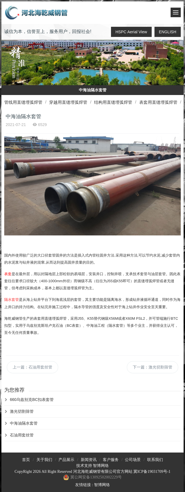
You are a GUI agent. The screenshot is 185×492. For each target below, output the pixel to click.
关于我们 (44, 460)
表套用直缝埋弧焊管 (158, 102)
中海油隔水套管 (24, 423)
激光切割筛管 (22, 411)
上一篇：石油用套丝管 (32, 367)
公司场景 (133, 460)
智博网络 (101, 466)
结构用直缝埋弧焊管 (113, 102)
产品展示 (66, 460)
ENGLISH (167, 32)
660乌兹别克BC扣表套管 (32, 399)
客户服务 (111, 460)
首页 (26, 460)
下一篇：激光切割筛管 (152, 367)
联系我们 (155, 460)
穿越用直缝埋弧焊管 (68, 102)
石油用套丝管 (22, 435)
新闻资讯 (89, 460)
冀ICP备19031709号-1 (151, 471)
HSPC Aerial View (131, 32)
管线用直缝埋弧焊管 (23, 102)
